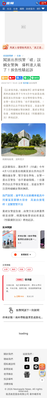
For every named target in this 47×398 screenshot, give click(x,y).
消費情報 (8, 383)
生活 (9, 8)
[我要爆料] (42, 367)
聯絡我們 (8, 358)
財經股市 (30, 8)
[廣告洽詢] (42, 373)
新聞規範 (8, 368)
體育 (39, 8)
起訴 (29, 269)
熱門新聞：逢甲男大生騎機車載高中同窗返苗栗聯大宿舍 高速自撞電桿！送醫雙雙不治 (23, 200)
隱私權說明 (9, 363)
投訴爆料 (8, 378)
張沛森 (26, 83)
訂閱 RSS (19, 297)
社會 (15, 8)
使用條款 (8, 373)
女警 (6, 269)
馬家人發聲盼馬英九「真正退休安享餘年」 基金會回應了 (27, 47)
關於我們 (8, 353)
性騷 (21, 269)
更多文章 (30, 296)
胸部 (13, 269)
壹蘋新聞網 (8, 55)
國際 (22, 8)
